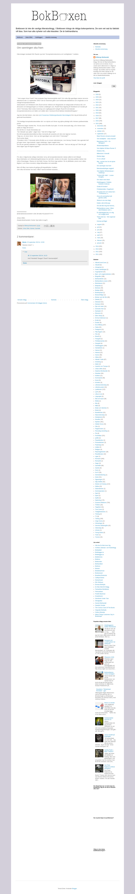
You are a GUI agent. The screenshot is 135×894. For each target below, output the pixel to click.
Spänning (98, 500)
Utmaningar (98, 523)
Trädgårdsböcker (100, 512)
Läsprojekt (98, 396)
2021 (97, 107)
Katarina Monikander (101, 371)
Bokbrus (97, 559)
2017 (97, 118)
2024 (97, 99)
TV (96, 516)
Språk (97, 498)
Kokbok (97, 375)
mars (99, 237)
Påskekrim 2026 (109, 657)
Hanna (97, 350)
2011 (97, 254)
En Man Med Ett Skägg (102, 587)
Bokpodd (97, 285)
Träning (97, 514)
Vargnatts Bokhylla (100, 610)
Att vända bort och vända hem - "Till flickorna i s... (106, 192)
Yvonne (97, 537)
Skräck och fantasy (101, 484)
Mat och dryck (99, 398)
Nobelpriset (98, 417)
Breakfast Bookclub (101, 575)
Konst (97, 380)
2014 (97, 246)
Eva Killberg (98, 325)
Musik (97, 410)
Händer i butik (99, 359)
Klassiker (98, 373)
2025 (97, 97)
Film (96, 334)
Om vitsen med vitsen (103, 179)
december (100, 126)
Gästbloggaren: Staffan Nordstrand (110, 626)
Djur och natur (99, 306)
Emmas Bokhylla (100, 584)
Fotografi (97, 339)
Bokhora (97, 566)
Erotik (97, 320)
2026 (97, 94)
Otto (96, 426)
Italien (97, 364)
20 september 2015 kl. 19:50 (35, 242)
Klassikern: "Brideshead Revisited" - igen (103, 690)
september (100, 134)
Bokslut (97, 568)
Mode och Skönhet (100, 408)
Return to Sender (109, 703)
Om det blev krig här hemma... (106, 205)
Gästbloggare (38, 37)
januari (99, 243)
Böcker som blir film (101, 297)
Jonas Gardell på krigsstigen (109, 735)
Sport (96, 495)
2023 (97, 102)
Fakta (97, 327)
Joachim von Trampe (101, 366)
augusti (99, 224)
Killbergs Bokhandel (102, 57)
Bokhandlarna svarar (101, 281)
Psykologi (98, 445)
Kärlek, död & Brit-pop (103, 203)
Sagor (97, 463)
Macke (24, 242)
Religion (97, 449)
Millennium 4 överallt (103, 153)
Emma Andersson (100, 318)
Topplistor (98, 507)
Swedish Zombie (100, 605)
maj (98, 232)
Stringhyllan (98, 601)
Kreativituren (99, 596)
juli (98, 227)
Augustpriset (99, 272)
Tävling (97, 518)
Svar (25, 252)
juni (98, 230)
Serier (97, 477)
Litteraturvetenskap (101, 385)
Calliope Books (99, 577)
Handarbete (98, 348)
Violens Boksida (100, 612)
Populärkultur (99, 440)
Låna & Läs (98, 394)
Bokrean (97, 288)
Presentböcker (99, 442)
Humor (97, 355)
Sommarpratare (100, 491)
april (98, 235)
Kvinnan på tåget (102, 221)
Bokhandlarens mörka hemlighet (109, 673)
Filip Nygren (98, 332)
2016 (97, 121)
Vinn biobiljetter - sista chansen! (106, 138)
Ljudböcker (98, 389)
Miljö (96, 405)
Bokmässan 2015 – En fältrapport (104, 142)
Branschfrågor (99, 295)
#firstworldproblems (103, 145)
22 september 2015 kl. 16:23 (38, 255)
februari (99, 240)
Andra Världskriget (100, 269)
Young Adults (99, 532)
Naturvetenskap (100, 415)
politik (97, 438)
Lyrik (96, 392)
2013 (97, 249)
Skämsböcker (99, 488)
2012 (97, 251)
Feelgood (98, 329)
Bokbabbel (98, 550)
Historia (97, 352)
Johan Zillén (29, 37)
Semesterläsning (100, 475)
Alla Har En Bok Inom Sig (102, 545)
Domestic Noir (99, 309)
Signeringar (98, 479)
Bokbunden (98, 561)
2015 (97, 123)
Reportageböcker (100, 452)
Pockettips (98, 435)
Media (97, 401)
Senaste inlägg (21, 300)
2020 (97, 110)
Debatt (97, 299)
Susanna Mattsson (100, 502)
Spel (96, 493)
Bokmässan (98, 283)
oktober (99, 131)
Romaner (98, 458)
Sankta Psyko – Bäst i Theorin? (109, 750)
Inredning (98, 362)
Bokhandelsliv (99, 279)
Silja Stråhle (98, 482)
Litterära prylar (99, 387)
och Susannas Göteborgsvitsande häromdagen (55, 115)
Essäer (97, 322)
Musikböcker (99, 412)
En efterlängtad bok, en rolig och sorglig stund (105, 213)
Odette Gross (99, 424)
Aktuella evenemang (51, 37)
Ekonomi (97, 313)
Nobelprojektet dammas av (108, 718)
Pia (96, 433)
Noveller (97, 419)
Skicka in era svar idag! (104, 200)
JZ (28, 255)
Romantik (98, 461)
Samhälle (37, 228)
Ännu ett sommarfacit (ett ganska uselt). (104, 197)
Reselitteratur (99, 454)
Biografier (98, 276)
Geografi (97, 343)
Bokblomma (98, 557)
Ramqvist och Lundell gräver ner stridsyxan (109, 642)
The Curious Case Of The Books (105, 607)
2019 (97, 113)
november (100, 128)
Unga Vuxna (99, 521)
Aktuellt (97, 265)
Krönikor (97, 382)
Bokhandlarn (99, 564)
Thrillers (97, 505)
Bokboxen (20, 37)
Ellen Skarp (98, 315)
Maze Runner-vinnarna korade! (106, 136)
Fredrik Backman (100, 594)
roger (96, 456)
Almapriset (98, 267)
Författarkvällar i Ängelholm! (105, 189)
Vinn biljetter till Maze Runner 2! (106, 148)
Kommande (98, 378)
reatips (97, 447)
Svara (24, 248)
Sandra (97, 468)
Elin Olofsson (99, 582)
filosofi (97, 336)
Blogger (74, 888)
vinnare (97, 530)
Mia (96, 403)
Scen (96, 470)
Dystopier (98, 311)
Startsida (53, 300)
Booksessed (98, 573)
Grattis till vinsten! (102, 186)
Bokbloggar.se (99, 554)
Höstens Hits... (101, 151)
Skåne (97, 486)
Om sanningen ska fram (104, 166)
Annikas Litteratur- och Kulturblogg (105, 547)
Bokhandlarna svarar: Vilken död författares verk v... (105, 209)
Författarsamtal (99, 341)
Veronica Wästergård (101, 525)
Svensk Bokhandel (100, 603)
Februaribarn (99, 591)
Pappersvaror (99, 428)
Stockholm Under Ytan (102, 598)
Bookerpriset (99, 292)
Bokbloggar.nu (99, 552)
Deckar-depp (101, 156)
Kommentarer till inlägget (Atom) (37, 303)
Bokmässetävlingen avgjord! (105, 168)
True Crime (98, 509)
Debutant (98, 302)
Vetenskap (98, 528)
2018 (97, 115)
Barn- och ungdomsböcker (103, 274)
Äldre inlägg (84, 300)
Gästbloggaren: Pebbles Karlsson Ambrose (104, 183)
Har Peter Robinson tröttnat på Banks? (109, 766)
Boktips (97, 290)
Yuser (97, 535)
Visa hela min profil (99, 78)
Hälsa (97, 357)
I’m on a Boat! (101, 159)
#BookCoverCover (100, 262)
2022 (97, 105)
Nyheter (32, 228)
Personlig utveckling (101, 431)
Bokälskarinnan (99, 571)
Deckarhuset (99, 580)
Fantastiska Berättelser (102, 589)
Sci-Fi (97, 472)
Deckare (97, 304)
